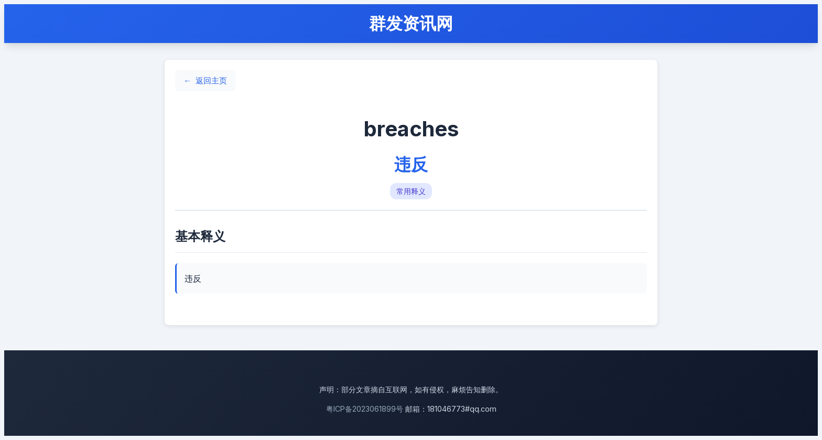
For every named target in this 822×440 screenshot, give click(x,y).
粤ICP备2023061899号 (364, 408)
